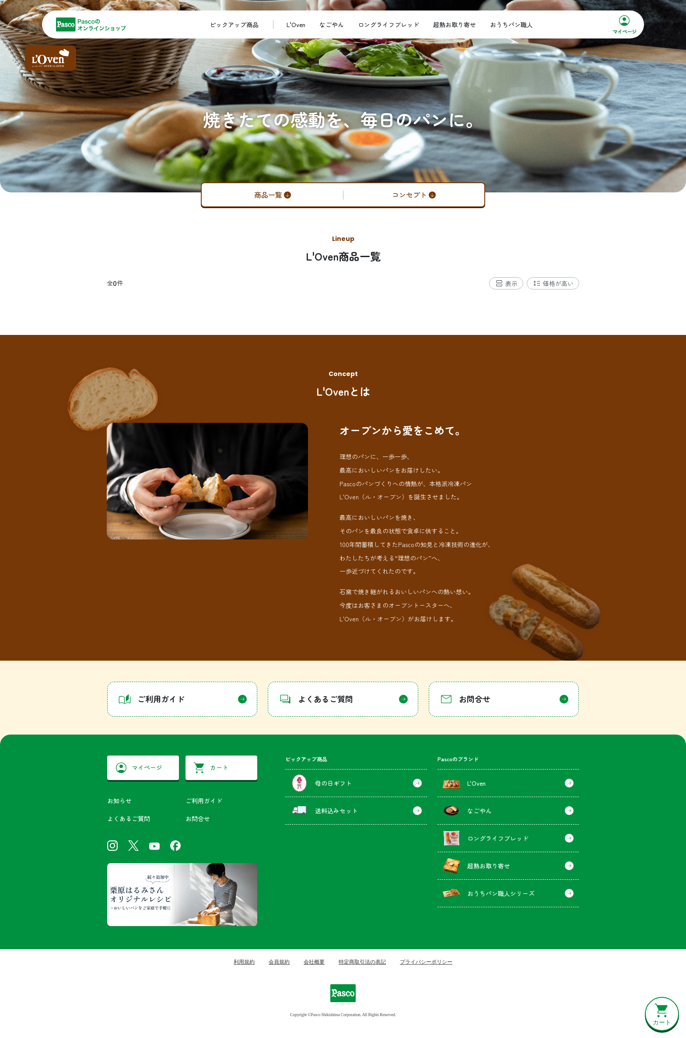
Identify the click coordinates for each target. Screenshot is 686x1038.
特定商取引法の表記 (362, 962)
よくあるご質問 (128, 818)
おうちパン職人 (511, 24)
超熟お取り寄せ (454, 24)
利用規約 (244, 962)
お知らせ (119, 800)
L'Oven (296, 24)
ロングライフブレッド (388, 24)
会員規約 (279, 962)
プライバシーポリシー (426, 962)
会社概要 (314, 962)
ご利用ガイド (204, 800)
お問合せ (198, 818)
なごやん (331, 24)
